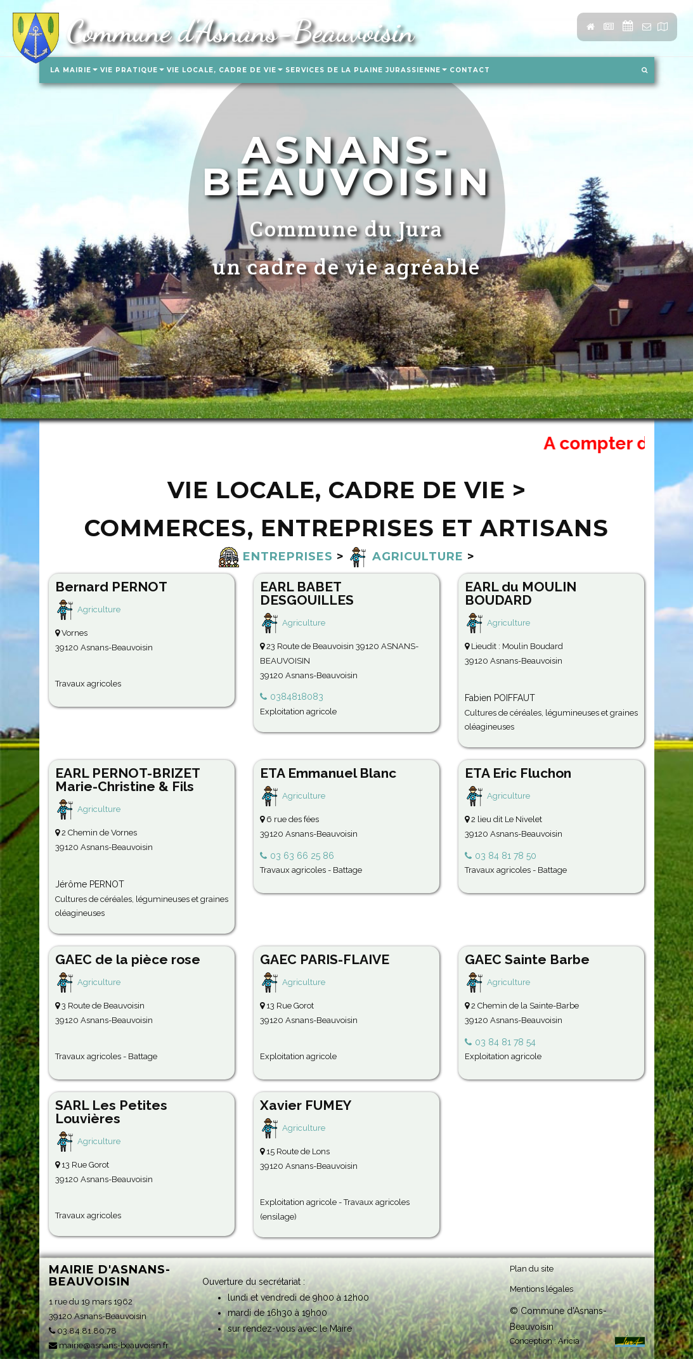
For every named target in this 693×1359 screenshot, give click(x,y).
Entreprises (276, 557)
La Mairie (74, 70)
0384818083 (296, 697)
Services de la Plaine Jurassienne (366, 70)
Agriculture (405, 557)
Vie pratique (132, 70)
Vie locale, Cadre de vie (225, 70)
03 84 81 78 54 (505, 1042)
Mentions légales (541, 1289)
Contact (470, 70)
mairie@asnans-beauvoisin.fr (109, 1345)
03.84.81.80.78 (83, 1331)
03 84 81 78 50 (505, 856)
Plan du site (532, 1268)
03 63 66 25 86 (302, 856)
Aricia (569, 1341)
